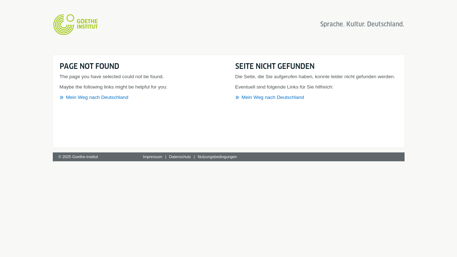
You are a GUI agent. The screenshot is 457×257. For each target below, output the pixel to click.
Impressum (152, 157)
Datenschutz (180, 157)
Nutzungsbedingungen (217, 157)
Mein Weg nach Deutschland (97, 97)
